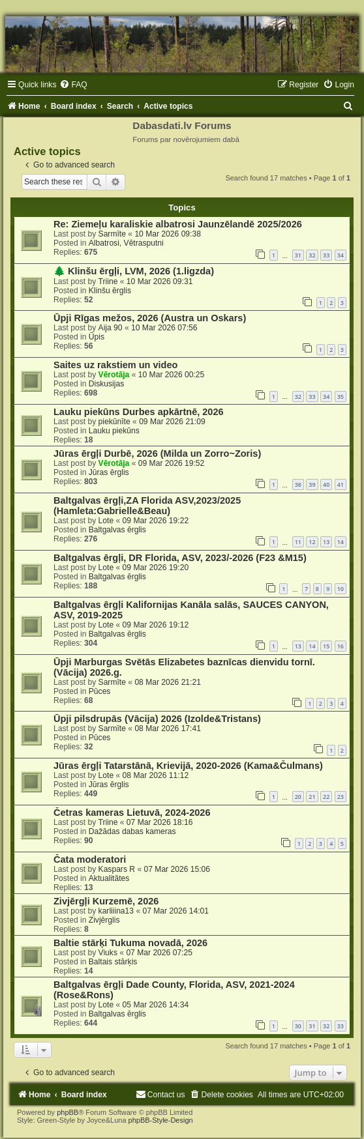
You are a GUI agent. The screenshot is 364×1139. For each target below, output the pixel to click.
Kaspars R (117, 869)
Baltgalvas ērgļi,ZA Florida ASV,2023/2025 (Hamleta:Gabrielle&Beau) (147, 505)
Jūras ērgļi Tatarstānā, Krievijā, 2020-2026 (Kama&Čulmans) (188, 765)
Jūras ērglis (109, 472)
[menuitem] (73, 84)
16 (340, 646)
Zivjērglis (104, 920)
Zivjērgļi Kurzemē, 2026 (106, 901)
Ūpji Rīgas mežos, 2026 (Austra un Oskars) (149, 318)
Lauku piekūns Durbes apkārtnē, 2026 (138, 412)
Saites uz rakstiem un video (115, 365)
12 (312, 542)
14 (340, 542)
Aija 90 (111, 327)
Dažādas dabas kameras (132, 831)
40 (326, 484)
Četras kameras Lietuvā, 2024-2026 (131, 812)
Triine (108, 281)
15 (326, 646)
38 (298, 484)
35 (340, 396)
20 (298, 796)
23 (340, 796)
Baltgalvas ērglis (117, 529)
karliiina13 (116, 911)
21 (312, 796)
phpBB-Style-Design (161, 1120)
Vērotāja (114, 374)
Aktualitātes (109, 878)
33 (326, 255)
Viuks (108, 952)
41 (340, 484)
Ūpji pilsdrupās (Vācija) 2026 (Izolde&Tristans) (157, 719)
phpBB (67, 1112)
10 (340, 588)
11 (298, 542)
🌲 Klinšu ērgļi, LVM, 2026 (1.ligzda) (133, 271)
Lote (106, 520)
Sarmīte (112, 233)
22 (326, 796)
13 (326, 542)
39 (312, 484)
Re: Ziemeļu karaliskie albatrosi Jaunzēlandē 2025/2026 (177, 224)
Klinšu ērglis (110, 290)
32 (312, 255)
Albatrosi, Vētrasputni (126, 243)
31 (298, 255)
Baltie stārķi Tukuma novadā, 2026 (130, 943)
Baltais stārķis (113, 961)
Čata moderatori (89, 859)
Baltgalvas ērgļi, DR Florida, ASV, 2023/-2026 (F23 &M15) (180, 558)
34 (340, 255)
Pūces (100, 691)
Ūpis (96, 336)
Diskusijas (106, 383)
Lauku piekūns (114, 430)
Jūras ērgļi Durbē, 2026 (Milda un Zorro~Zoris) (157, 453)
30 (298, 1026)
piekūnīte (114, 421)
